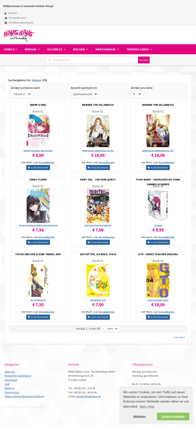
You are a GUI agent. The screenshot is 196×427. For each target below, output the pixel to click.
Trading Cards (137, 49)
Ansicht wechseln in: (84, 88)
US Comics (55, 49)
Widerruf (10, 388)
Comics (9, 49)
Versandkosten (15, 18)
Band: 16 (97, 186)
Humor (37, 80)
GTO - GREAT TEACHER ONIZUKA (158, 254)
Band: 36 (158, 186)
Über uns (10, 371)
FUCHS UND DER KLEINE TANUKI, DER (38, 254)
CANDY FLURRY (38, 179)
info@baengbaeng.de (19, 22)
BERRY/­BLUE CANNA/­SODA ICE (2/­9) (158, 150)
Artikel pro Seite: (142, 88)
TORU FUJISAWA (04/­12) (157, 300)
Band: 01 (97, 111)
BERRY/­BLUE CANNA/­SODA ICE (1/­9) (98, 150)
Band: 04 (158, 261)
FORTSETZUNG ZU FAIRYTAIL (98, 225)
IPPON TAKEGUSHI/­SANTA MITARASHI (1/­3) (38, 225)
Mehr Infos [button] (147, 406)
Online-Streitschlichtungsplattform (24, 396)
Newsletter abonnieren (18, 375)
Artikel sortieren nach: (25, 88)
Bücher (79, 49)
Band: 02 (38, 111)
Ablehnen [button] (139, 416)
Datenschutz (12, 392)
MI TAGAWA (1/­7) (38, 300)
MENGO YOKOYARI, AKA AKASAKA (38, 150)
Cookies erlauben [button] (173, 416)
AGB (7, 384)
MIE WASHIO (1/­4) (98, 300)
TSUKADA (158, 225)
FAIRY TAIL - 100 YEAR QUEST (98, 179)
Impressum (11, 380)
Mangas (31, 49)
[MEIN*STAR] (38, 105)
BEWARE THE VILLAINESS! (98, 105)
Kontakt (10, 13)
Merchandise (106, 49)
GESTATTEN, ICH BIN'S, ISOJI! (98, 254)
